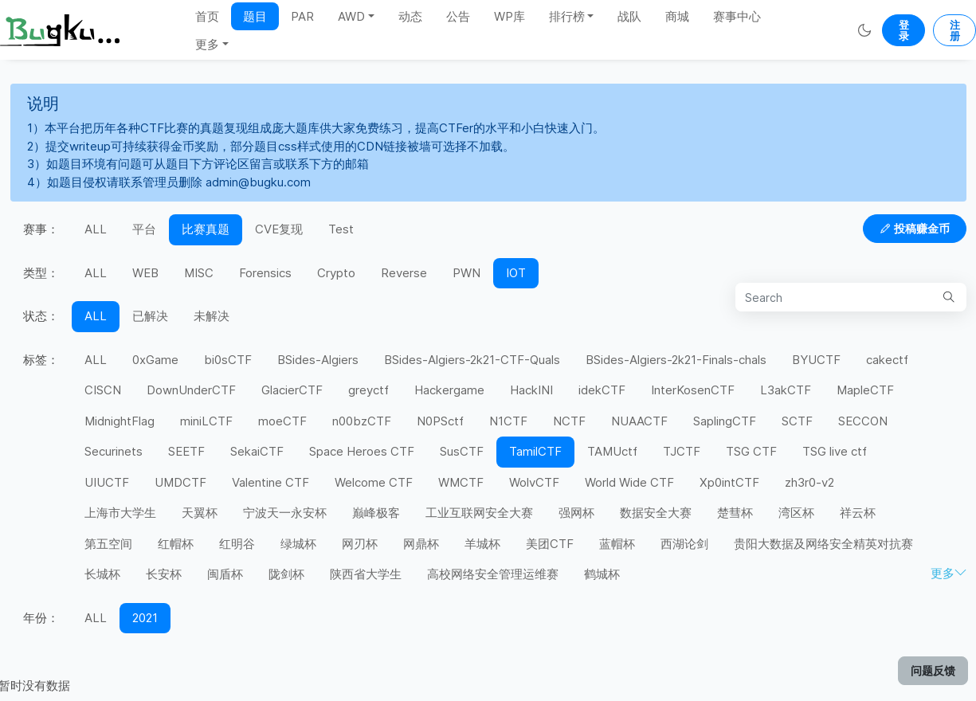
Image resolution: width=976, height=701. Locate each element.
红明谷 (237, 543)
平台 (144, 229)
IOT (516, 272)
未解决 (211, 315)
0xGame (155, 359)
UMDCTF (180, 482)
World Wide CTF (629, 482)
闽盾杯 (225, 574)
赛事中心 (737, 16)
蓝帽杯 (617, 543)
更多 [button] (207, 44)
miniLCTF (206, 421)
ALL (95, 229)
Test (341, 229)
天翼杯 (200, 512)
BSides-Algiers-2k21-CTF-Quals (472, 359)
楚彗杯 (735, 512)
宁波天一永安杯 (285, 512)
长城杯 (102, 574)
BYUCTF (816, 359)
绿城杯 (298, 543)
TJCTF (681, 451)
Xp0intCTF (729, 482)
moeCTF (282, 421)
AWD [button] (351, 16)
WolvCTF (534, 482)
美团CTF (550, 543)
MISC (199, 272)
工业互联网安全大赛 (479, 512)
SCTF (797, 421)
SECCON (863, 421)
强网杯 (576, 512)
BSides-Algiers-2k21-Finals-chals (676, 359)
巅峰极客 (376, 512)
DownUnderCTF (191, 389)
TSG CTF (751, 451)
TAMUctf (612, 451)
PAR (302, 16)
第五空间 (108, 543)
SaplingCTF (724, 421)
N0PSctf (440, 421)
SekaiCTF (257, 451)
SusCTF (462, 451)
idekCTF (601, 389)
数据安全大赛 (656, 512)
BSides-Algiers (318, 359)
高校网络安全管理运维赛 (493, 574)
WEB (145, 272)
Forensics (265, 272)
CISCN (102, 389)
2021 (145, 617)
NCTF (569, 421)
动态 (410, 16)
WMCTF (461, 482)
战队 (629, 16)
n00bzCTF (361, 421)
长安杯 (164, 574)
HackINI (531, 389)
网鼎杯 (421, 543)
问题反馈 (933, 670)
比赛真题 (205, 229)
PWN (466, 272)
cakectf (887, 359)
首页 (207, 16)
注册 (955, 30)
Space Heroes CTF (361, 451)
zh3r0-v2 (809, 482)
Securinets (113, 451)
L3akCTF (785, 389)
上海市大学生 (120, 512)
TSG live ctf (834, 451)
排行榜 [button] (567, 16)
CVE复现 (279, 229)
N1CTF (508, 421)
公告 (458, 16)
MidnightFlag (119, 421)
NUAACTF (639, 421)
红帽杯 (176, 543)
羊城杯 (482, 543)
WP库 (509, 16)
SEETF (186, 451)
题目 (255, 16)
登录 (904, 30)
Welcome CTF (374, 482)
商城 (677, 16)
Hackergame (449, 389)
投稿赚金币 (915, 228)
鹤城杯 (602, 574)
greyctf (368, 389)
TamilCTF (535, 451)
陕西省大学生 (366, 574)
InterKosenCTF (693, 389)
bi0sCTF (228, 359)
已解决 (150, 315)
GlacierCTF (292, 389)
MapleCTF (865, 389)
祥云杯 (858, 512)
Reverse (404, 272)
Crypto (336, 272)
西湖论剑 (684, 543)
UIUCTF (106, 482)
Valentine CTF (270, 482)
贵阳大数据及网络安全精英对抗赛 (823, 543)
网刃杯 (360, 543)
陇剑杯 (286, 574)
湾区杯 (796, 512)
